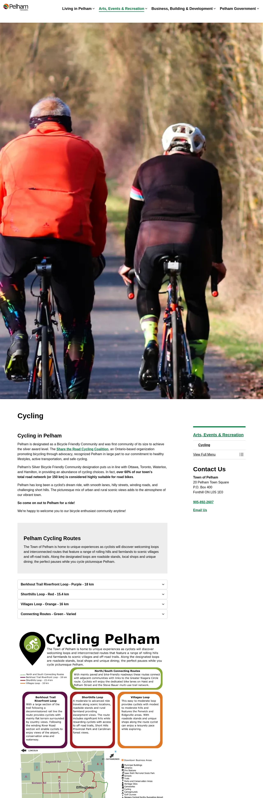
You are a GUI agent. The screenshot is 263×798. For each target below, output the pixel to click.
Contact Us (240, 5)
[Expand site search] (256, 5)
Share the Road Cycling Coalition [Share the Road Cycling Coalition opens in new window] (82, 449)
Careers (175, 5)
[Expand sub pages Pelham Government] (258, 17)
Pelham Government (238, 17)
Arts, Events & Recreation (121, 17)
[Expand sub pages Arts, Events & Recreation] (146, 17)
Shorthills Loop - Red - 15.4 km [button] (45, 594)
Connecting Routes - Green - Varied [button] (48, 614)
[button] (215, 454)
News (189, 5)
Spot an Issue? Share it (213, 5)
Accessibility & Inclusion (149, 5)
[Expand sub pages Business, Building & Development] (215, 17)
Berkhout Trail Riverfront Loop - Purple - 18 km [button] (57, 584)
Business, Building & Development (182, 17)
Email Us (200, 510)
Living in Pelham (77, 17)
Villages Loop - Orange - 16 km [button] (45, 604)
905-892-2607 (203, 502)
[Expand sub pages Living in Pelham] (94, 17)
